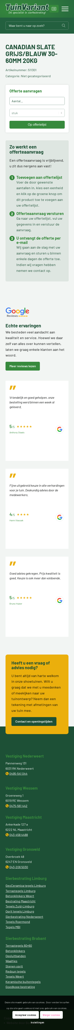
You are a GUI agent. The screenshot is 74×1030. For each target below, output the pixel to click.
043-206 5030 (18, 867)
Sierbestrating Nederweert (24, 916)
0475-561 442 (18, 806)
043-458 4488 (18, 835)
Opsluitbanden (16, 956)
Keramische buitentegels (23, 981)
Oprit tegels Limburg (20, 911)
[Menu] (63, 9)
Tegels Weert (15, 976)
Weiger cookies (51, 1015)
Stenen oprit (14, 966)
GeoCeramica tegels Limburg (26, 885)
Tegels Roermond (18, 921)
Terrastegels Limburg (21, 891)
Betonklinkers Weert (20, 896)
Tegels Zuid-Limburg (20, 906)
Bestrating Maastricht (21, 901)
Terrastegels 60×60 (19, 945)
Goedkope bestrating (20, 987)
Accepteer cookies (25, 1015)
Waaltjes (11, 961)
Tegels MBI (13, 927)
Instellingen (37, 1022)
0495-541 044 (18, 773)
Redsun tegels (16, 971)
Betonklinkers (15, 951)
